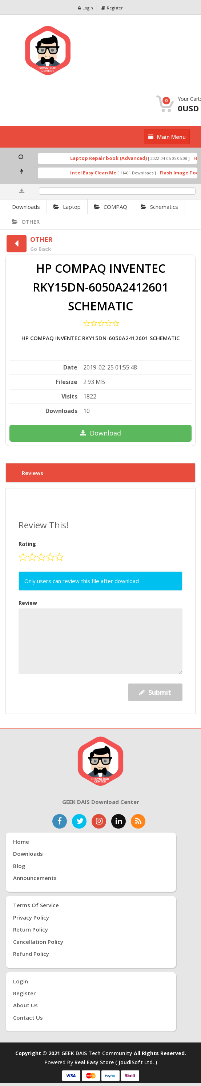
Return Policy (30, 929)
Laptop (67, 206)
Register (112, 8)
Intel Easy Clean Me (97, 172)
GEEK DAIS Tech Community (96, 1053)
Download (100, 433)
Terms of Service (36, 905)
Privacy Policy (31, 917)
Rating (27, 543)
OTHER (26, 221)
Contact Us (28, 1017)
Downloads (26, 206)
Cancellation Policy (38, 941)
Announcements (35, 877)
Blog (19, 866)
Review (28, 602)
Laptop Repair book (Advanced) (112, 158)
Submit (155, 692)
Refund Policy (31, 953)
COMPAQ (110, 206)
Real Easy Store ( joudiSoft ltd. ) (116, 1062)
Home (21, 841)
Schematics (159, 206)
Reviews (32, 472)
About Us (25, 1005)
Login (85, 8)
